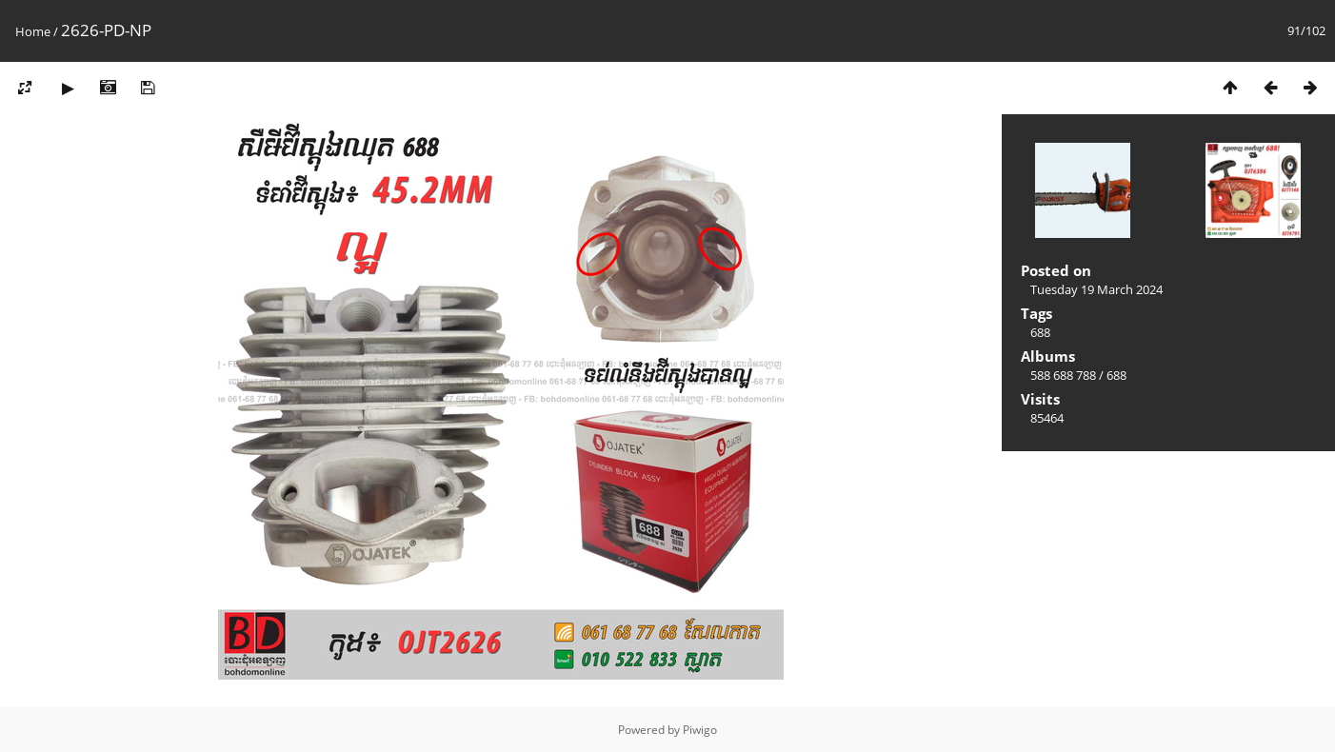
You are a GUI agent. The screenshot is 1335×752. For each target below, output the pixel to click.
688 (1040, 332)
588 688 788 (1063, 375)
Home (32, 31)
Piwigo (700, 730)
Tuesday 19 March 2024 (1096, 289)
